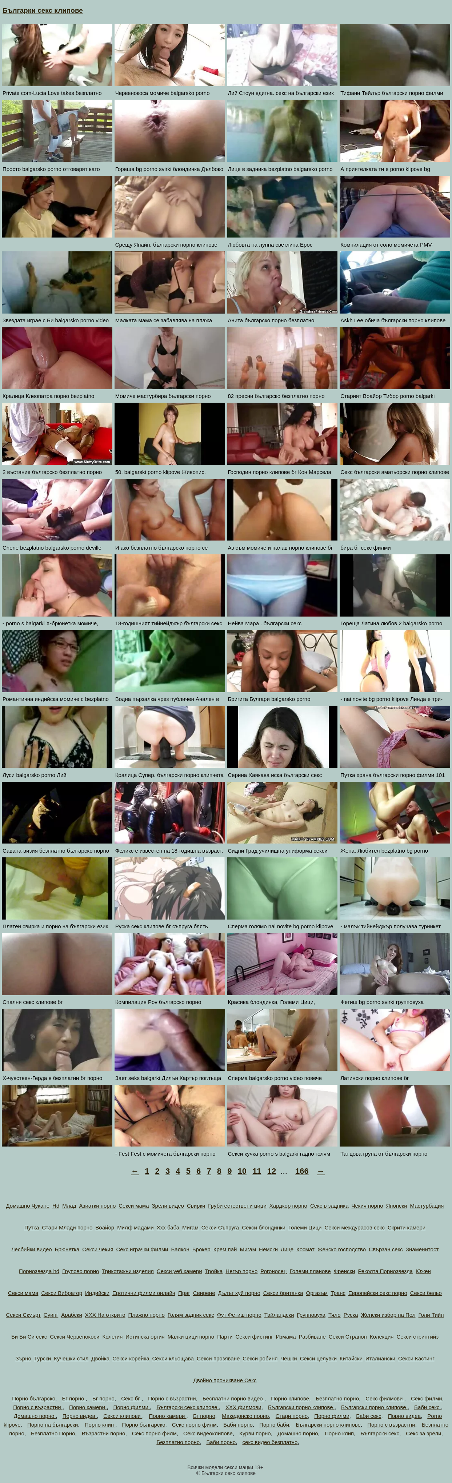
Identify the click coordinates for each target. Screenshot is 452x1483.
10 (242, 1171)
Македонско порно (245, 1416)
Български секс (380, 1433)
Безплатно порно (337, 1398)
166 (302, 1171)
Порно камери (88, 1407)
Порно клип (100, 1425)
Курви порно (255, 1433)
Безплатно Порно (53, 1433)
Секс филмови (384, 1398)
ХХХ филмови (243, 1407)
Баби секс (427, 1407)
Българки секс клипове (43, 10)
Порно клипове (290, 1398)
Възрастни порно (103, 1433)
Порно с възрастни (172, 1398)
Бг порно (73, 1398)
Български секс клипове (187, 1407)
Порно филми (131, 1407)
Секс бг (131, 1398)
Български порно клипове (301, 1407)
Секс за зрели (423, 1433)
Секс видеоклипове (208, 1433)
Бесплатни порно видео (233, 1398)
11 (256, 1171)
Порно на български (52, 1425)
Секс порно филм (194, 1425)
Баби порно (238, 1425)
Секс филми (426, 1398)
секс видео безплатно (270, 1442)
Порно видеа (80, 1416)
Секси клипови (122, 1416)
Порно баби (274, 1425)
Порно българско (33, 1398)
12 (271, 1171)
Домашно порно (35, 1416)
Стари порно (292, 1416)
